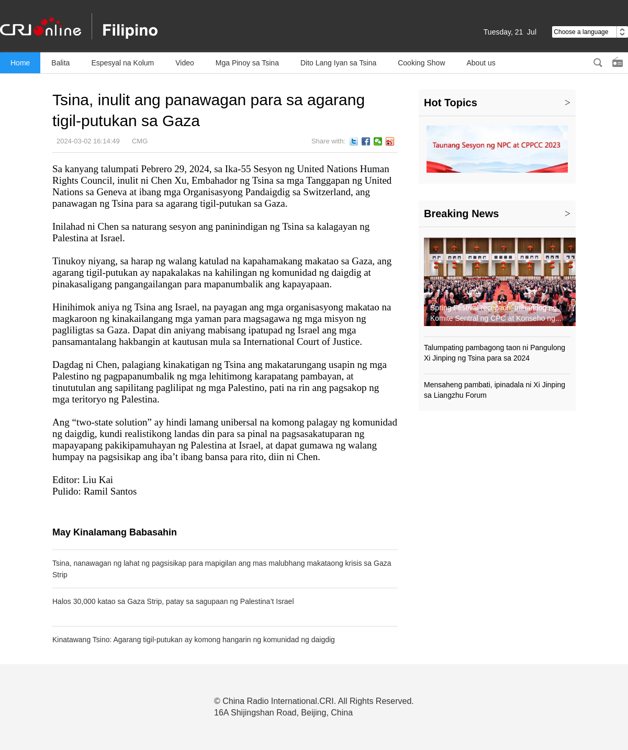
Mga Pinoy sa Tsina (247, 63)
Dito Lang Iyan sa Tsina (338, 63)
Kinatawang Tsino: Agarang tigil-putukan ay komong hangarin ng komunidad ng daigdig (193, 639)
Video (184, 63)
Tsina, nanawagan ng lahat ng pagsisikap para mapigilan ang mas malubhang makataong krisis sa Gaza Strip (221, 569)
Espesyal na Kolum (122, 63)
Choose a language (590, 32)
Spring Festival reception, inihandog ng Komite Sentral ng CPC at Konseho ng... (496, 313)
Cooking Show (421, 63)
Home (20, 63)
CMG (140, 141)
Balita (60, 63)
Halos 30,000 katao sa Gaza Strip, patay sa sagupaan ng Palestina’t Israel (173, 601)
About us (481, 63)
